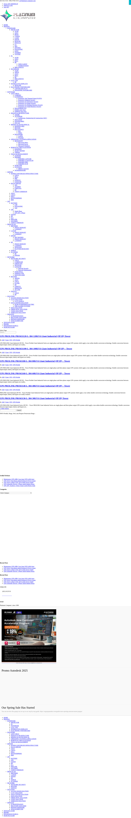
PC (12, 56)
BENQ (17, 34)
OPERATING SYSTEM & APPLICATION (23, 139)
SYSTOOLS (18, 167)
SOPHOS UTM (19, 273)
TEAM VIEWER (20, 151)
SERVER (10, 172)
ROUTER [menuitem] (14, 786)
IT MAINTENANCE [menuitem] (17, 804)
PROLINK (14, 219)
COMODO (18, 95)
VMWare (17, 152)
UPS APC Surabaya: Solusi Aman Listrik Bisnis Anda (19, 485)
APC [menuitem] (12, 760)
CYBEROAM (19, 262)
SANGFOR (18, 182)
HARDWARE (11, 28)
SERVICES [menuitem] (10, 802)
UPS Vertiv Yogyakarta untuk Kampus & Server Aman (20, 481)
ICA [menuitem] (12, 765)
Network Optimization (24, 270)
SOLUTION (11, 296)
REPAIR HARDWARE (18, 319)
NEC (16, 46)
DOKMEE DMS (23, 162)
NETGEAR (18, 265)
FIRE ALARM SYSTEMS (22, 306)
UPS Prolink (16, 340)
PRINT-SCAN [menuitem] (11, 771)
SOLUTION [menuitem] (11, 789)
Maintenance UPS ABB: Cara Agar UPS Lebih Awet (19, 479)
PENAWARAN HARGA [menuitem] (11, 814)
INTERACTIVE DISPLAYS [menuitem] (19, 729)
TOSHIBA (18, 52)
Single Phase (18, 211)
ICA (12, 218)
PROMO (6, 324)
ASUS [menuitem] (13, 748)
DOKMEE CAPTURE (24, 159)
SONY (17, 51)
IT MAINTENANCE (17, 316)
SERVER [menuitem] (10, 744)
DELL (16, 61)
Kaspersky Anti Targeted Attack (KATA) (30, 98)
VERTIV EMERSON (21, 191)
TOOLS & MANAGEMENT (19, 154)
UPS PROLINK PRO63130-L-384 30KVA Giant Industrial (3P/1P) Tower (34, 398)
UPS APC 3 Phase (20, 213)
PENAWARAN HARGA (11, 325)
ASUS (16, 33)
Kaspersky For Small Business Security (29, 106)
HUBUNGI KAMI (9, 327)
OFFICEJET (18, 247)
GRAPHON (18, 149)
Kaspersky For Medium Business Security (30, 105)
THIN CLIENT (22, 64)
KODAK (17, 255)
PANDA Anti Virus (20, 110)
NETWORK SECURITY (18, 258)
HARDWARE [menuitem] (11, 721)
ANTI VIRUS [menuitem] (15, 734)
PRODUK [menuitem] (7, 719)
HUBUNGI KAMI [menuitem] (9, 815)
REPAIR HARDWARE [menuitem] (18, 807)
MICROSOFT (19, 141)
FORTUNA (18, 188)
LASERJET (18, 229)
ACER (16, 31)
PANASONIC (19, 49)
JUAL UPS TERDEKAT (11, 4)
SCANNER (14, 252)
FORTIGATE (18, 263)
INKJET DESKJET (20, 227)
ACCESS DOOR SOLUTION (20, 298)
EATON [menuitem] (13, 762)
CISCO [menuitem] (13, 750)
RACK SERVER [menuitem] (16, 747)
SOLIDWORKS (19, 121)
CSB (16, 204)
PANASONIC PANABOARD (23, 90)
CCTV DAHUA (19, 301)
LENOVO (18, 180)
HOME (6, 25)
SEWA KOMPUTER (17, 321)
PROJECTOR (15, 30)
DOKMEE (18, 157)
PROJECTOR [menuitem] (15, 722)
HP (15, 62)
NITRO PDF (18, 165)
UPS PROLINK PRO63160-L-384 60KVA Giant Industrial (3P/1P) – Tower (35, 373)
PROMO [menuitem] (6, 812)
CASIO (17, 38)
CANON (17, 36)
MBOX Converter (23, 168)
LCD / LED (14, 80)
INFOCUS (18, 43)
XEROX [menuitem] (13, 779)
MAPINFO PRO (19, 126)
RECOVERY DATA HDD (18, 317)
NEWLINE (18, 85)
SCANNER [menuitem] (14, 781)
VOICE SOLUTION (17, 311)
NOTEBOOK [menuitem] (15, 726)
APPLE (17, 72)
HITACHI (17, 41)
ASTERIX (18, 186)
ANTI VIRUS (15, 93)
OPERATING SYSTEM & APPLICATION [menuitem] (23, 739)
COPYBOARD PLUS (21, 88)
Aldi (3, 340)
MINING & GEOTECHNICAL (20, 124)
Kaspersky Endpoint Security (26, 100)
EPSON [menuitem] (13, 776)
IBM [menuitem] (12, 755)
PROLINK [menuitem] (14, 766)
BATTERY (14, 203)
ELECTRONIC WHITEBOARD (20, 87)
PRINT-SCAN (11, 224)
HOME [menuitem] (6, 717)
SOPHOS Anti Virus (20, 111)
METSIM (17, 128)
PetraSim (21, 137)
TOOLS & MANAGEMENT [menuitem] (19, 742)
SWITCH (13, 291)
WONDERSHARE (20, 170)
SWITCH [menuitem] (13, 788)
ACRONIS (18, 155)
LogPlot (20, 136)
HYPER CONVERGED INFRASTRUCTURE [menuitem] (24, 745)
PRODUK (7, 26)
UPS (8, 201)
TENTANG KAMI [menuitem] (9, 811)
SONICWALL (19, 271)
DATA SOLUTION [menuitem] (16, 796)
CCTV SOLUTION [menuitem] (16, 793)
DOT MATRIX (19, 237)
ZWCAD (17, 123)
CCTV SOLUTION (16, 299)
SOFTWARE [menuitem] (11, 732)
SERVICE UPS (8, 5)
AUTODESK (18, 116)
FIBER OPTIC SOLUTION (19, 309)
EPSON (17, 39)
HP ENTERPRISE (16, 198)
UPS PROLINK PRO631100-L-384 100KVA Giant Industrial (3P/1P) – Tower (36, 348)
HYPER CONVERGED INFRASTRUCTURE (24, 173)
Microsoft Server (23, 144)
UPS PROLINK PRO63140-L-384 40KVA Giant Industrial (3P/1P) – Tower (35, 386)
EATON (13, 214)
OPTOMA (18, 48)
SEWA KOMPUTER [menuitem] (17, 809)
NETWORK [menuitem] (11, 783)
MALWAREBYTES (20, 108)
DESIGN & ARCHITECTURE (20, 113)
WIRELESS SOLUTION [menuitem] (18, 801)
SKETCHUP (18, 119)
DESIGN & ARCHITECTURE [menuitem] (20, 735)
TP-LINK (17, 289)
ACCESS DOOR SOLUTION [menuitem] (20, 791)
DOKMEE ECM (23, 164)
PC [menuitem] (12, 724)
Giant (7, 340)
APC (16, 185)
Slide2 (20, 133)
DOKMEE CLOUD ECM (25, 160)
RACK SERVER (16, 183)
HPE (16, 178)
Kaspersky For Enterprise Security (28, 101)
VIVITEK (17, 54)
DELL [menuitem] (13, 752)
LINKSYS (18, 286)
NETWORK (11, 257)
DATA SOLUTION (16, 307)
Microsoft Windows (24, 146)
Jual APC (6, 7)
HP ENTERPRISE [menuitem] (16, 753)
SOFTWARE (11, 92)
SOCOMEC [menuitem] (14, 768)
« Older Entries (4, 408)
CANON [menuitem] (13, 775)
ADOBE (17, 115)
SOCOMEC (14, 221)
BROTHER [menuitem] (14, 773)
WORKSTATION (23, 65)
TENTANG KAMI (9, 322)
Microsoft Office (23, 142)
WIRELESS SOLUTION (18, 312)
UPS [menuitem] (8, 757)
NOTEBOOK (15, 69)
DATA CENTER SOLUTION (19, 303)
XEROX (13, 250)
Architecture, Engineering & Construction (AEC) (32, 118)
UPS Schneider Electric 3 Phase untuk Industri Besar (19, 484)
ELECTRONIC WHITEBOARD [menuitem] (20, 730)
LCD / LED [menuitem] (14, 727)
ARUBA (17, 278)
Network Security (23, 268)
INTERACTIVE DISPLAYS (19, 83)
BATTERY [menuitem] (14, 758)
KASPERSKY (19, 97)
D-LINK (17, 283)
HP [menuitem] (12, 763)
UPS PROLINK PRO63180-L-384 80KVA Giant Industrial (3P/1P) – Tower (35, 361)
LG (15, 44)
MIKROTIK (18, 288)
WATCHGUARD (20, 275)
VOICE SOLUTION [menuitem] (17, 799)
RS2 (19, 131)
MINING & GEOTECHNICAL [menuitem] (20, 737)
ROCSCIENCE (19, 129)
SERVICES (10, 314)
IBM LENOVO (19, 67)
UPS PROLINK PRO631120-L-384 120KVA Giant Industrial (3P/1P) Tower (35, 336)
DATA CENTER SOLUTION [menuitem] (19, 794)
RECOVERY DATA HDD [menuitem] (18, 806)
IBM (12, 200)
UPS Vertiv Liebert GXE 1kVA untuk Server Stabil (18, 482)
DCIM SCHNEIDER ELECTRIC (24, 304)
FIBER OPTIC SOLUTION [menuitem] (19, 797)
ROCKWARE (19, 134)
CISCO (17, 175)
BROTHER (14, 226)
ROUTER (14, 276)
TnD (16, 208)
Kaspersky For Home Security (27, 103)
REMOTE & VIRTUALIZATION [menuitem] (21, 740)
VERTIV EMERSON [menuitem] (17, 770)
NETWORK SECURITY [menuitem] (18, 784)
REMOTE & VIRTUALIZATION (21, 147)
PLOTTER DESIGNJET (22, 249)
